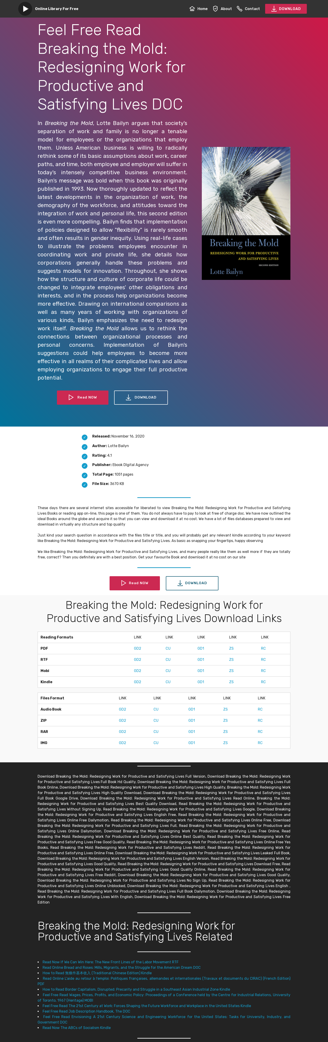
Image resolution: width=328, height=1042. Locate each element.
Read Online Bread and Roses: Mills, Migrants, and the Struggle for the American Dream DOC (122, 967)
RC (263, 648)
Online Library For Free (56, 9)
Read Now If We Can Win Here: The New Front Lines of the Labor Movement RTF (111, 962)
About (222, 9)
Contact (248, 9)
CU (168, 648)
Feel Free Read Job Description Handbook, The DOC (86, 1011)
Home (198, 9)
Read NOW (82, 398)
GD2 (137, 648)
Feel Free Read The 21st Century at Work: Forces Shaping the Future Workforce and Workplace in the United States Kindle (147, 1006)
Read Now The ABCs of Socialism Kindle (77, 1028)
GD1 (200, 648)
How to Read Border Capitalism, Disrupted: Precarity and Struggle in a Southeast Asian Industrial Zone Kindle (136, 989)
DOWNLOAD (286, 9)
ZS (231, 648)
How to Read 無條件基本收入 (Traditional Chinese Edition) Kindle (97, 973)
